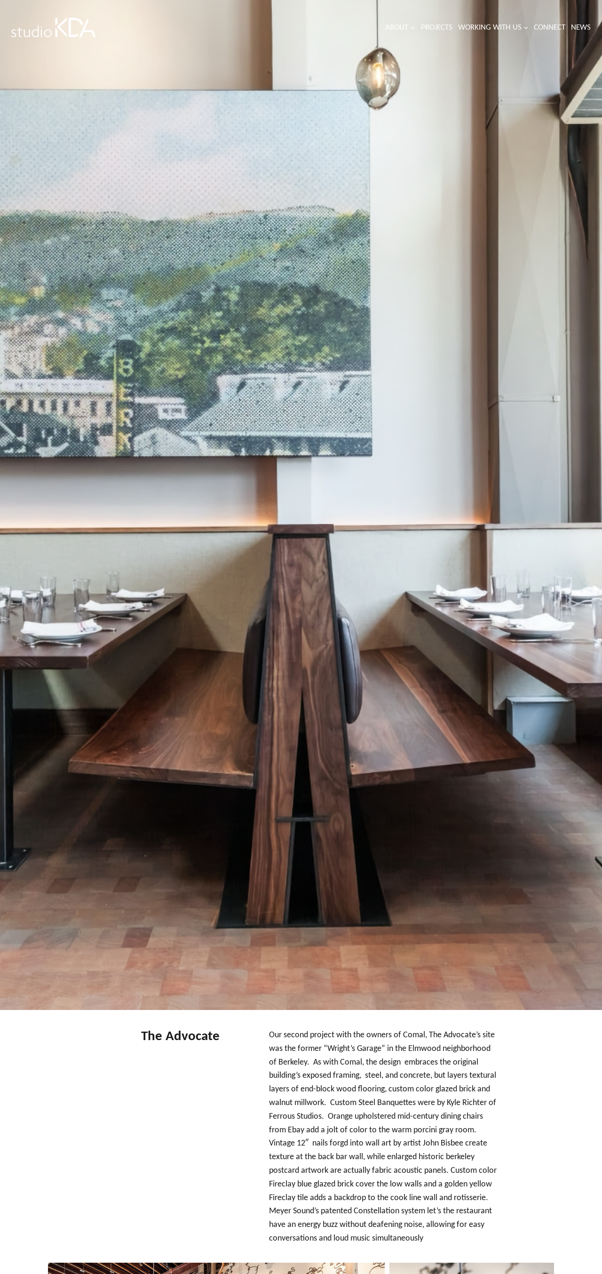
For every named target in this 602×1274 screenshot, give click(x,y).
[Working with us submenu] (525, 27)
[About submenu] (412, 27)
